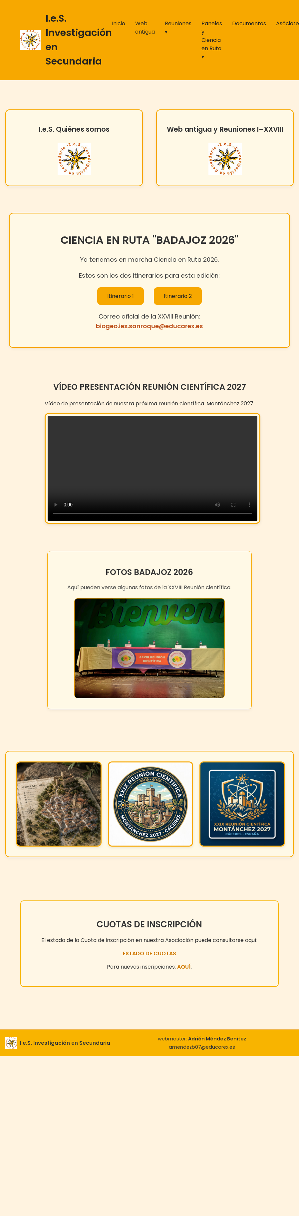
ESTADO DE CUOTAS (149, 953)
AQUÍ (184, 967)
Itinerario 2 (178, 296)
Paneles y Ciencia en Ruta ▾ (211, 40)
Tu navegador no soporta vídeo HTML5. (152, 468)
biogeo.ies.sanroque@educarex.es (149, 326)
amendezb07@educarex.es (202, 1047)
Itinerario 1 (120, 296)
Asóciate (287, 23)
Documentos (249, 23)
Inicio (118, 23)
